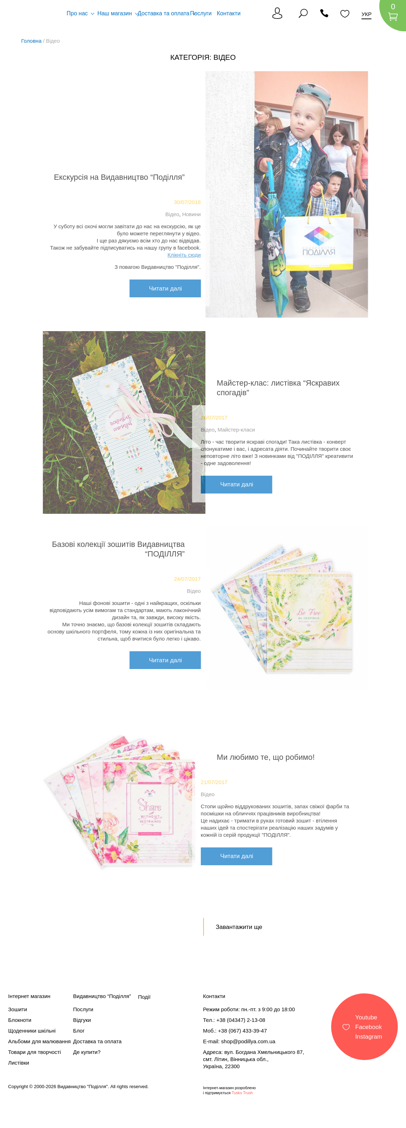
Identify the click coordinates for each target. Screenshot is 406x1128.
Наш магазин (114, 13)
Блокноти (19, 1020)
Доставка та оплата (163, 13)
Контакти (229, 13)
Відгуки (82, 1020)
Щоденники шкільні (32, 1031)
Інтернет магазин (29, 996)
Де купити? (87, 1052)
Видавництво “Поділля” (102, 996)
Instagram (368, 1036)
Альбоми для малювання (39, 1041)
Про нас (77, 13)
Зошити (17, 1009)
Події (144, 997)
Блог (78, 1031)
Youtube (366, 1017)
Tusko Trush (242, 1093)
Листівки (18, 1063)
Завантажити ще (239, 927)
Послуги (201, 13)
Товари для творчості (34, 1052)
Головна (31, 41)
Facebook (368, 1027)
